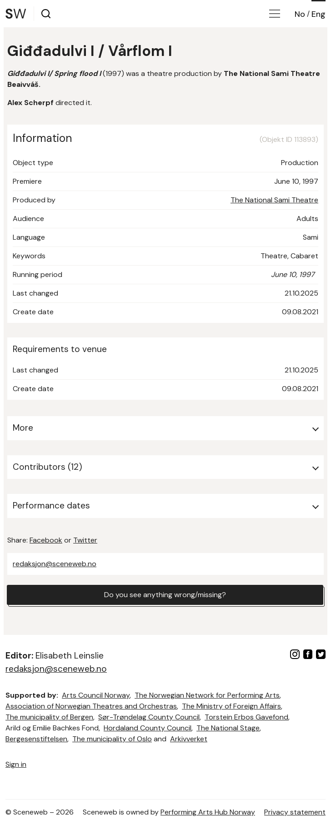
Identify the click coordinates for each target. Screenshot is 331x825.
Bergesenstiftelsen (36, 739)
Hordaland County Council (147, 728)
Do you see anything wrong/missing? (165, 594)
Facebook (46, 540)
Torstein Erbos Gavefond (246, 717)
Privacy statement (295, 812)
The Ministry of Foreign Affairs (231, 706)
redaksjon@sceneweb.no (54, 563)
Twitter (85, 540)
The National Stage (228, 728)
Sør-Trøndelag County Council (149, 717)
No (300, 14)
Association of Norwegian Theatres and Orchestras (91, 706)
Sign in (15, 764)
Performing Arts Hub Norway (207, 812)
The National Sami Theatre (274, 200)
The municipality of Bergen (49, 717)
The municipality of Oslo (112, 739)
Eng (318, 14)
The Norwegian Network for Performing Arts (207, 695)
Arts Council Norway (96, 695)
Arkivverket (188, 739)
